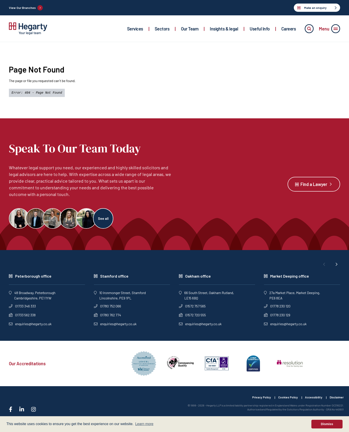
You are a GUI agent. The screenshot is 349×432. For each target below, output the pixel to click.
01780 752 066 (107, 308)
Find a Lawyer (314, 185)
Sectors (162, 28)
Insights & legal (224, 28)
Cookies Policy (285, 399)
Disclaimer (336, 399)
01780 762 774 (107, 317)
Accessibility (312, 399)
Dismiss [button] (327, 424)
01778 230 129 (277, 317)
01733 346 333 (22, 308)
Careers (288, 28)
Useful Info (260, 28)
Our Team (189, 28)
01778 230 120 (277, 308)
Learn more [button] (144, 424)
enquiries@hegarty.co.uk (30, 325)
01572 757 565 (192, 308)
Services (135, 28)
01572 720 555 (192, 317)
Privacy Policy (257, 399)
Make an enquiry (317, 8)
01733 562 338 (22, 317)
